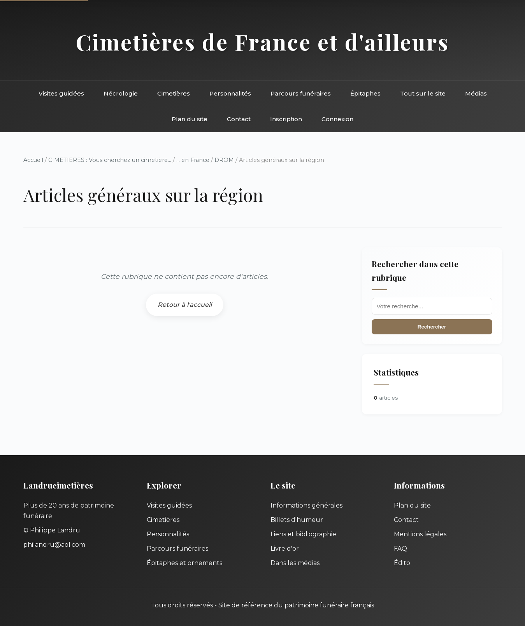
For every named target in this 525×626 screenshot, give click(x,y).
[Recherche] (432, 306)
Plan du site (189, 119)
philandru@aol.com (54, 544)
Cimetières (173, 93)
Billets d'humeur (296, 519)
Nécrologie (121, 93)
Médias (476, 93)
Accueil (33, 159)
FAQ (400, 548)
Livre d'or (284, 548)
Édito (402, 563)
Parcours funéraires (300, 93)
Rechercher (432, 327)
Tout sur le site (423, 93)
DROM (224, 159)
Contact (239, 119)
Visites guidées (61, 93)
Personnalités (230, 93)
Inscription (286, 119)
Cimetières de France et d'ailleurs (262, 41)
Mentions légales (420, 534)
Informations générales (306, 505)
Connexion (337, 119)
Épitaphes (365, 93)
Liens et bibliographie (303, 534)
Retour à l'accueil (185, 304)
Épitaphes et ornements (184, 563)
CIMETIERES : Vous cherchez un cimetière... (109, 159)
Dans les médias (295, 563)
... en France (192, 159)
